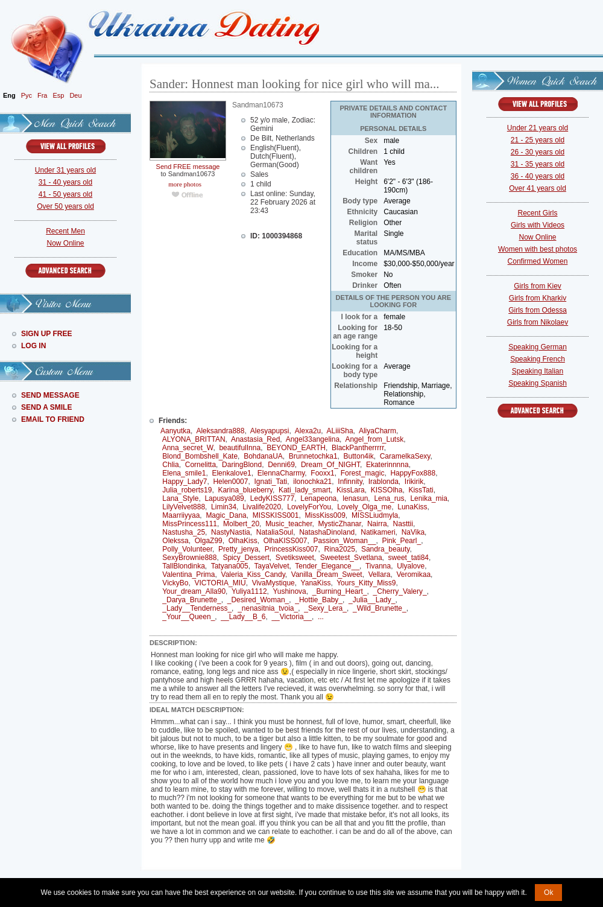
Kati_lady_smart (304, 490)
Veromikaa (413, 574)
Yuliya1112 (249, 591)
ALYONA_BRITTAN (194, 439)
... (321, 617)
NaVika (413, 532)
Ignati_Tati (271, 481)
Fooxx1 (322, 473)
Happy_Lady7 (184, 481)
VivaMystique (273, 583)
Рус (26, 95)
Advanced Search (65, 271)
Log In (33, 346)
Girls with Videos (537, 225)
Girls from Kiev (537, 286)
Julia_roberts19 (187, 490)
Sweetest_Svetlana (351, 557)
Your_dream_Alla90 (194, 591)
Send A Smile (46, 407)
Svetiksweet (295, 557)
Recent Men (65, 231)
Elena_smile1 (184, 473)
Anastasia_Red (255, 439)
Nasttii (403, 524)
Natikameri (378, 532)
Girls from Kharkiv (537, 298)
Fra (42, 95)
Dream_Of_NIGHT (330, 464)
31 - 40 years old (65, 182)
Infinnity (350, 481)
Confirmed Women (538, 261)
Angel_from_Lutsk (374, 439)
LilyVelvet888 (183, 507)
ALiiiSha (340, 431)
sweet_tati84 (408, 557)
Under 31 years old (65, 170)
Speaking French (537, 359)
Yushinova (289, 591)
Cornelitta (200, 464)
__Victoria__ (291, 617)
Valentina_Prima (188, 574)
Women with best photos (537, 249)
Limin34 (223, 507)
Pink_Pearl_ (401, 540)
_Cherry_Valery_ (400, 591)
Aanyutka (175, 431)
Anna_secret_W (187, 448)
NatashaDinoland (327, 532)
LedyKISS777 (272, 498)
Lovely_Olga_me (364, 507)
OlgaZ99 (209, 540)
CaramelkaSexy (405, 456)
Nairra (377, 524)
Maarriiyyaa (181, 515)
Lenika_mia (428, 498)
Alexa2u (308, 431)
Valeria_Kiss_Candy (253, 574)
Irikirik (414, 481)
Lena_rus (389, 498)
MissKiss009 (325, 515)
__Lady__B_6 (243, 617)
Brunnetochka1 (313, 456)
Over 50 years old (65, 206)
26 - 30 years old (537, 152)
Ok (548, 892)
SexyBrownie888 (189, 557)
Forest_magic (363, 473)
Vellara (379, 574)
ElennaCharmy (281, 473)
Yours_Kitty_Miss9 (366, 583)
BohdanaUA (263, 456)
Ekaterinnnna (387, 464)
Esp (58, 95)
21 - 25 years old (537, 140)
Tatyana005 (229, 566)
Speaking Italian (537, 371)
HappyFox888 (412, 473)
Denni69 (281, 464)
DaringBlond (242, 464)
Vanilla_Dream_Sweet (326, 574)
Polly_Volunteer (187, 549)
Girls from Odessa (537, 310)
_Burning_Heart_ (339, 591)
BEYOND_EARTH (296, 448)
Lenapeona (318, 498)
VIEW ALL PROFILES (66, 146)
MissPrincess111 (189, 524)
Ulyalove (411, 566)
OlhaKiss (243, 540)
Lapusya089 (224, 498)
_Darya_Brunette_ (191, 600)
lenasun (355, 498)
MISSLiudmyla (375, 515)
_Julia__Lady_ (372, 600)
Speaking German (537, 347)
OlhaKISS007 (286, 540)
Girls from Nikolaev (537, 322)
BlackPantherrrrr (358, 448)
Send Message (50, 395)
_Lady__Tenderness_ (197, 608)
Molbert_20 (241, 524)
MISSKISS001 (276, 515)
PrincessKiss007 (291, 549)
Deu (75, 95)
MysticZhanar (339, 524)
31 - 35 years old (537, 164)
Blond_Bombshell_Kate (200, 456)
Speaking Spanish (537, 383)
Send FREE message (188, 166)
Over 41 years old (537, 188)
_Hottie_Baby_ (319, 600)
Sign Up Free (46, 333)
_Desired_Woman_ (258, 600)
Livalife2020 (261, 507)
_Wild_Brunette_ (379, 608)
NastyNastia (230, 532)
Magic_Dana (226, 515)
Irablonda (383, 481)
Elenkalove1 (231, 473)
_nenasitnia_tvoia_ (268, 608)
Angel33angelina (312, 439)
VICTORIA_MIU (220, 583)
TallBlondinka (183, 566)
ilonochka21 (312, 481)
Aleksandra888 (220, 431)
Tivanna (378, 566)
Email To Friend (52, 419)
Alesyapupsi (269, 431)
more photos (184, 184)
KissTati (420, 490)
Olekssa (175, 540)
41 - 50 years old (65, 194)
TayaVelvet (271, 566)
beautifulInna (239, 448)
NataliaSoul (274, 532)
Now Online (65, 243)
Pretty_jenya (238, 549)
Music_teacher (288, 524)
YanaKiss (316, 583)
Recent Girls (537, 213)
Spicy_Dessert (246, 557)
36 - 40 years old (537, 176)
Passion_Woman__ (345, 540)
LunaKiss (412, 507)
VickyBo (175, 583)
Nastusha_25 (183, 532)
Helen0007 (230, 481)
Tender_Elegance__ (327, 566)
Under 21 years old (537, 128)
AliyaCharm (377, 431)
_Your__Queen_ (188, 617)
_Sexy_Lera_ (325, 608)
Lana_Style (180, 498)
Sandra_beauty (385, 549)
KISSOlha (387, 490)
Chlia (170, 464)
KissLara (350, 490)
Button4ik (359, 456)
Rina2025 (339, 549)
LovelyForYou (309, 507)
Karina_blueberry (245, 490)
